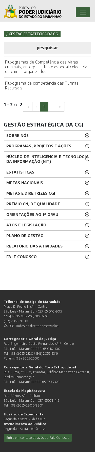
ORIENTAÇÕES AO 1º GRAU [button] (32, 214)
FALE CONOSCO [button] (21, 256)
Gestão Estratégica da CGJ (34, 34)
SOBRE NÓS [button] (17, 135)
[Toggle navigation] (83, 12)
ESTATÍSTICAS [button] (20, 172)
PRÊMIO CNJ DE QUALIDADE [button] (33, 203)
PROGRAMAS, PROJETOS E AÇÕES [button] (38, 146)
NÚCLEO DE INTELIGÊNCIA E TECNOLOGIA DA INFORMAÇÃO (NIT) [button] (47, 159)
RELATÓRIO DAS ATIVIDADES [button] (34, 246)
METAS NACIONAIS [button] (24, 182)
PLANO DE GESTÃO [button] (25, 235)
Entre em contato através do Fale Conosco (37, 437)
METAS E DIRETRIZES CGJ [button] (30, 193)
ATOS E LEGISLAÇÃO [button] (26, 225)
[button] (47, 48)
